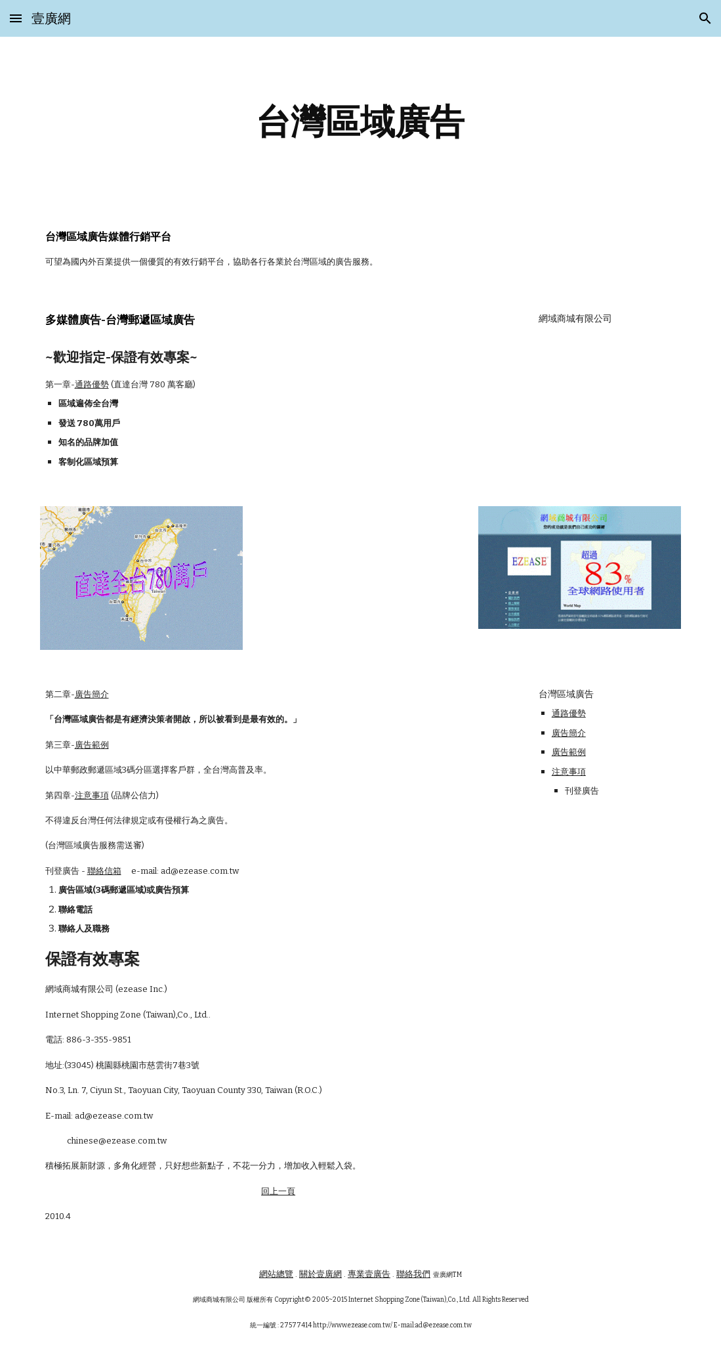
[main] (361, 121)
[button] (15, 18)
